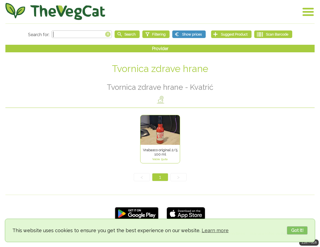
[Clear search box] (108, 33)
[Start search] (127, 34)
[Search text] (81, 34)
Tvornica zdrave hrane (160, 68)
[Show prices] (189, 34)
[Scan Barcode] (273, 34)
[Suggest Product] (231, 34)
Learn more (215, 230)
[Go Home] (55, 11)
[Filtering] (156, 34)
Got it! (297, 230)
